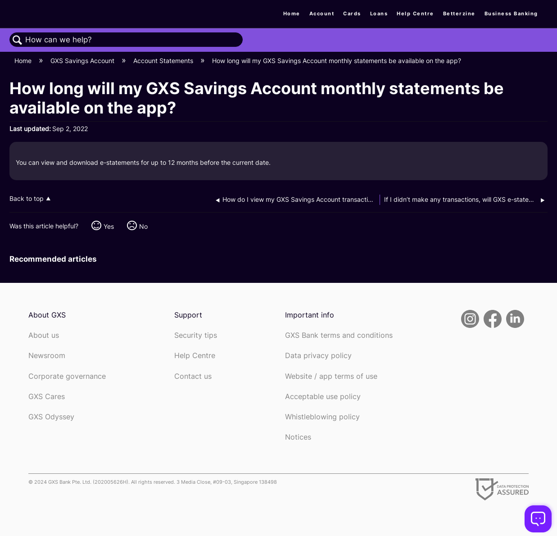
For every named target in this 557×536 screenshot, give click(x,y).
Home (291, 13)
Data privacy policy (318, 355)
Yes (109, 226)
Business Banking (511, 13)
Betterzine (459, 13)
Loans (379, 13)
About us (43, 335)
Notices (298, 437)
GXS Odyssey (51, 417)
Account (322, 13)
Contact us (193, 376)
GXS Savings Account (83, 60)
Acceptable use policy (323, 396)
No (143, 226)
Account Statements (164, 60)
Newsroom (46, 355)
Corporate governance (67, 376)
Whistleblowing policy (322, 417)
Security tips (195, 335)
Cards (352, 13)
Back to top (26, 198)
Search (17, 40)
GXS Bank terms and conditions (339, 335)
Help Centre (415, 13)
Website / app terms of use (331, 376)
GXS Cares (46, 396)
